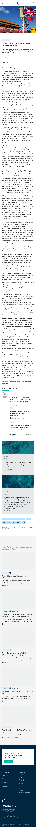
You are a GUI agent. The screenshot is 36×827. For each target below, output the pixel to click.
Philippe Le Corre (7, 63)
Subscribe (8, 761)
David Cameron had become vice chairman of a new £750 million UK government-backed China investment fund (18, 331)
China (28, 519)
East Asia (21, 519)
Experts (5, 782)
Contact (21, 783)
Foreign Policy (13, 519)
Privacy (20, 788)
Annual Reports (22, 785)
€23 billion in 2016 (22, 130)
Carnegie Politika (16, 611)
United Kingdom (16, 522)
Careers (21, 787)
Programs (22, 772)
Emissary (14, 649)
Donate (5, 786)
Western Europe (6, 522)
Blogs (20, 777)
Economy (5, 519)
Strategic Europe (16, 572)
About (4, 779)
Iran (24, 522)
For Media (21, 790)
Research (5, 772)
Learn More (7, 472)
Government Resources (24, 792)
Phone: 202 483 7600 (7, 811)
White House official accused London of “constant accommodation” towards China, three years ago (17, 271)
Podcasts (21, 780)
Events (21, 775)
